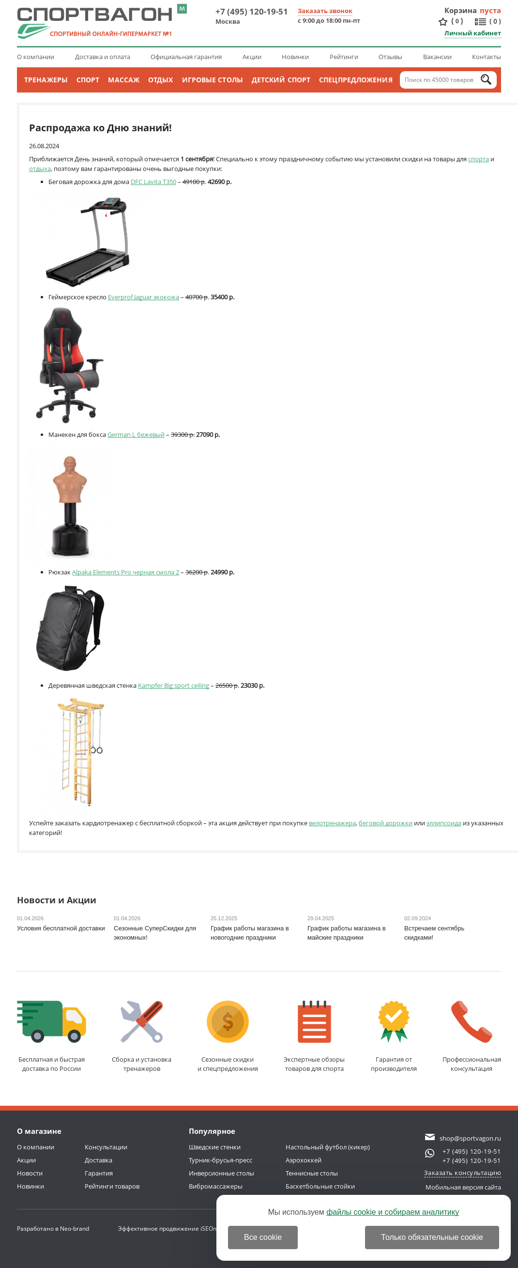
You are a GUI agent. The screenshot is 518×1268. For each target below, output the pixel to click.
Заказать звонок (325, 10)
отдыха (40, 168)
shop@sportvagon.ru (470, 1138)
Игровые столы (212, 79)
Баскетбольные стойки (320, 1186)
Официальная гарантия (186, 56)
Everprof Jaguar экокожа (143, 297)
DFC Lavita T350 (153, 181)
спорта (478, 159)
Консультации (106, 1147)
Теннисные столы (312, 1173)
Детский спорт (281, 79)
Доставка (98, 1160)
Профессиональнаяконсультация (471, 1037)
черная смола (153, 572)
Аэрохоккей (303, 1160)
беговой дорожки (385, 823)
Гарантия (99, 1173)
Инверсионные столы (221, 1173)
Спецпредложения (356, 79)
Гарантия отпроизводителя (394, 1037)
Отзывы (390, 56)
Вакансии (437, 56)
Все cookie (263, 1237)
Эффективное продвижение (167, 1228)
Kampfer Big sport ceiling (173, 685)
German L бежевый (136, 434)
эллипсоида (444, 823)
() (457, 21)
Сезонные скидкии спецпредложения (228, 1037)
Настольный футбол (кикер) (328, 1147)
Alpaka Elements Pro (102, 572)
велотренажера (332, 823)
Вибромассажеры (216, 1186)
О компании (35, 56)
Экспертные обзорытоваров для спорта (314, 1037)
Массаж (123, 79)
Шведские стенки (215, 1147)
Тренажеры (46, 79)
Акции (252, 56)
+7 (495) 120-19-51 (251, 11)
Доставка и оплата (102, 56)
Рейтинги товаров (112, 1186)
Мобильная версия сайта (463, 1187)
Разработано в (53, 1228)
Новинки (295, 56)
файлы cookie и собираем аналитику (392, 1212)
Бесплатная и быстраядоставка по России (51, 1037)
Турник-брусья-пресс (220, 1160)
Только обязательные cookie (432, 1237)
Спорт (88, 79)
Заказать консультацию (463, 1172)
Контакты (486, 56)
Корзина (460, 10)
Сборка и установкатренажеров (141, 1037)
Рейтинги (344, 56)
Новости (30, 1173)
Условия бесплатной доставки (61, 928)
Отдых (160, 79)
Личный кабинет (472, 33)
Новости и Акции (56, 901)
